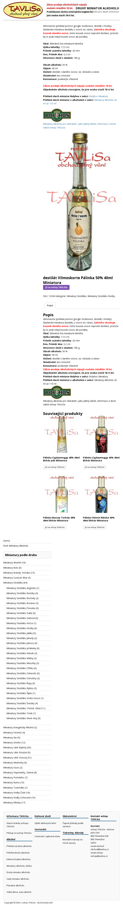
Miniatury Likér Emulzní (15, 752)
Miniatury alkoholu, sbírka (19, 865)
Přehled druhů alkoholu (18, 852)
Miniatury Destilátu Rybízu (19, 688)
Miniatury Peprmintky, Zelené (18, 772)
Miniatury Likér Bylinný (14, 747)
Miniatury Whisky (12, 802)
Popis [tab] (50, 305)
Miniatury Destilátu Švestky (20, 703)
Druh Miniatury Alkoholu (15, 545)
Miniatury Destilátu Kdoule (20, 653)
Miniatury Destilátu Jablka (19, 633)
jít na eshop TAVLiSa (56, 287)
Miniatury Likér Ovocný (15, 757)
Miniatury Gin (10, 737)
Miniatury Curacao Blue (15, 577)
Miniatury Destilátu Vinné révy (21, 718)
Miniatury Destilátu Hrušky (101, 296)
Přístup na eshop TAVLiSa (19, 832)
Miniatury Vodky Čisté (14, 792)
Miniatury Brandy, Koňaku (16, 572)
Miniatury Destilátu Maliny (19, 658)
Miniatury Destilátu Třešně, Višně (23, 708)
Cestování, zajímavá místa (47, 836)
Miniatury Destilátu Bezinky (20, 593)
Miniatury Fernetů (12, 732)
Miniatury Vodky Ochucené (17, 797)
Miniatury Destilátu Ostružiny (21, 678)
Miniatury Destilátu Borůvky (20, 598)
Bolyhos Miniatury (98, 96)
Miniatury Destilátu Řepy (19, 683)
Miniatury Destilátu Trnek (19, 713)
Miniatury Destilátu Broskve (20, 603)
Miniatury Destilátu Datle (19, 613)
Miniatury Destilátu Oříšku (19, 668)
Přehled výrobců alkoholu (19, 846)
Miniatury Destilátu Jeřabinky (21, 648)
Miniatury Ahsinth (12, 562)
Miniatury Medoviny (13, 762)
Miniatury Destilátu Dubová (20, 618)
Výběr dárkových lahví (45, 823)
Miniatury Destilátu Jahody (20, 638)
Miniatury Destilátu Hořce (19, 623)
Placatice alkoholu (15, 885)
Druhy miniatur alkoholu (18, 872)
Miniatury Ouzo (11, 767)
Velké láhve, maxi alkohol (19, 892)
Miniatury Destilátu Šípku (19, 693)
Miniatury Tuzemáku (13, 787)
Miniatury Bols (10, 567)
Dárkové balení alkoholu (18, 859)
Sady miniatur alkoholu (18, 878)
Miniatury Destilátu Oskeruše (21, 673)
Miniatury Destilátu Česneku (20, 608)
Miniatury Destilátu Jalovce (20, 643)
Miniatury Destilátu (76, 296)
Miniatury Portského (13, 777)
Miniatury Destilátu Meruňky (21, 663)
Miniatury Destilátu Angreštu (21, 588)
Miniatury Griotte (12, 742)
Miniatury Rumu (11, 782)
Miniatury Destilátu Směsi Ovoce (23, 698)
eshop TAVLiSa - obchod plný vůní (37, 902)
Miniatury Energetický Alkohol (18, 727)
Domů (6, 540)
